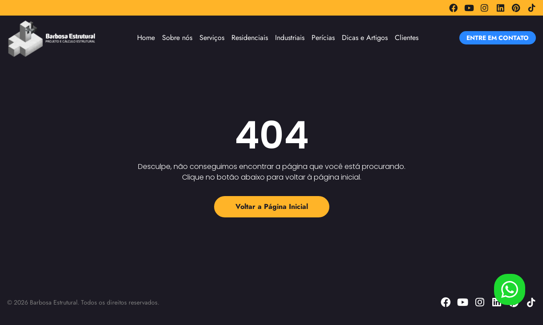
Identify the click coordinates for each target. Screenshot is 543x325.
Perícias (323, 37)
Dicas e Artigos (365, 37)
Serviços (211, 37)
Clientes (406, 37)
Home (146, 37)
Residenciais (249, 37)
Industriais (289, 37)
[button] (497, 37)
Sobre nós (177, 37)
